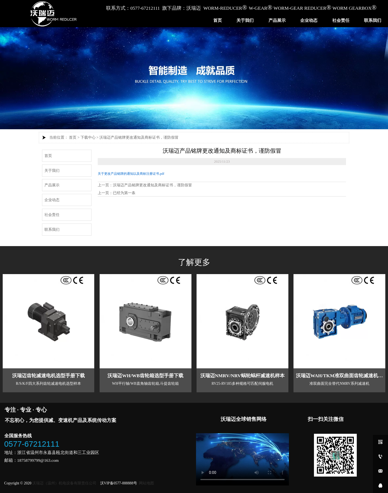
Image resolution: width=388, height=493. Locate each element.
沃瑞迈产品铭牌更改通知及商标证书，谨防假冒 (139, 137)
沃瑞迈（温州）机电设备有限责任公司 (64, 482)
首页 (72, 137)
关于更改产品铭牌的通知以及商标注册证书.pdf (131, 173)
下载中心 (88, 137)
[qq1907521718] (380, 485)
